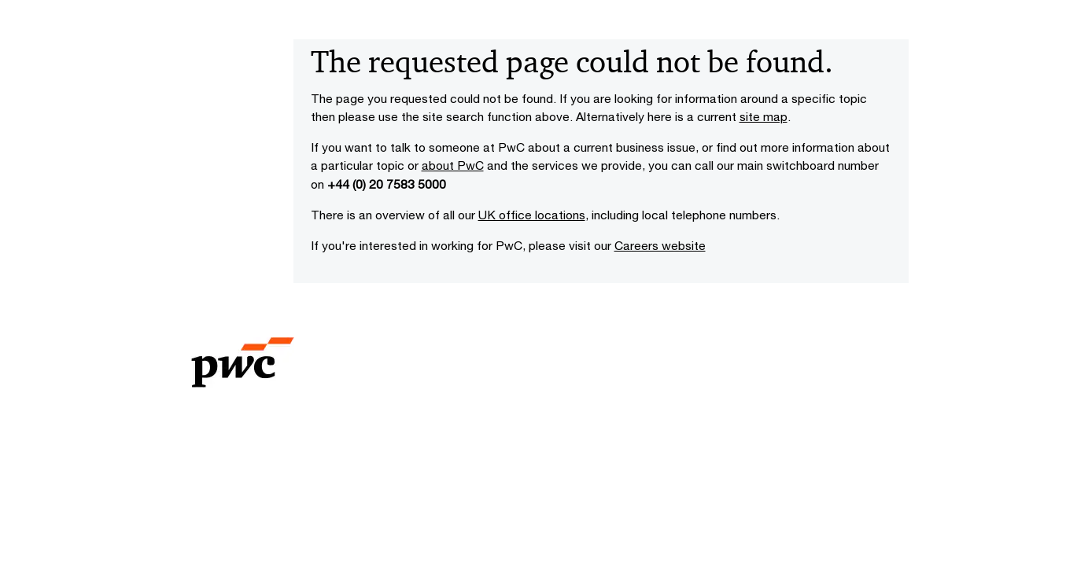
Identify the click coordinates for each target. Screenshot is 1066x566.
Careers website (660, 245)
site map (764, 116)
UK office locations (531, 215)
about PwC (453, 165)
